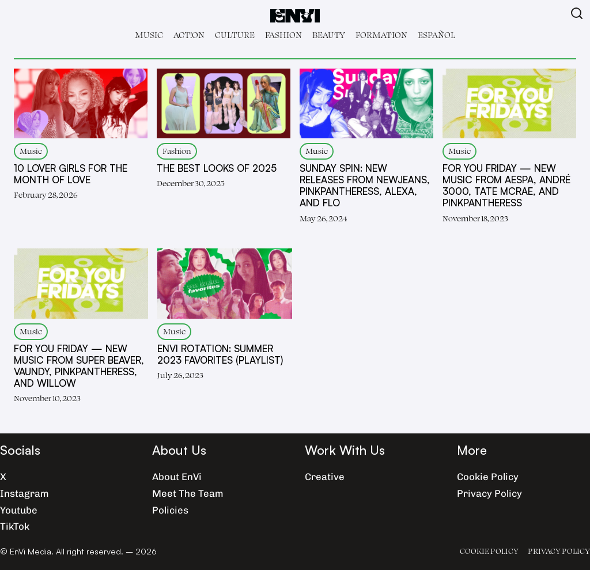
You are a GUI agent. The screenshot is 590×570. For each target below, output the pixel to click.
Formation (381, 35)
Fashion (283, 35)
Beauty (328, 35)
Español (436, 35)
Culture (235, 35)
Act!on (189, 35)
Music (149, 35)
